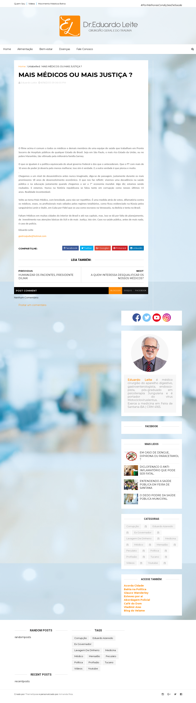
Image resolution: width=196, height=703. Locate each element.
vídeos (130, 567)
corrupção (132, 530)
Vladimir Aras (131, 611)
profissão (131, 561)
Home (7, 49)
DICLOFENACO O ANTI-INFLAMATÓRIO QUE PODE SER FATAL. (157, 474)
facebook (140, 295)
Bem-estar (46, 49)
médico (138, 548)
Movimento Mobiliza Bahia (52, 3)
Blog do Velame (133, 614)
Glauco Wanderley (135, 597)
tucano (154, 561)
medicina (170, 542)
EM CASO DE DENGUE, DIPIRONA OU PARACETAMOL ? (158, 460)
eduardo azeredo (162, 530)
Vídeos (32, 3)
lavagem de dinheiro (138, 542)
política (154, 554)
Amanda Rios (66, 698)
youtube (152, 567)
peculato (131, 554)
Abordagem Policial (136, 604)
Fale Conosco (84, 49)
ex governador (142, 536)
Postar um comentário (33, 309)
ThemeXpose (32, 698)
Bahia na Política (134, 593)
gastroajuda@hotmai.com (33, 240)
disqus (127, 295)
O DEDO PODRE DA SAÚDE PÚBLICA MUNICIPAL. (157, 501)
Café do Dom (132, 607)
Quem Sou (20, 3)
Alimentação (25, 49)
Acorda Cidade (133, 589)
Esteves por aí (132, 600)
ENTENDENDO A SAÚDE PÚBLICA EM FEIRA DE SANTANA (155, 489)
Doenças (64, 49)
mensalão (161, 548)
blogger (114, 295)
